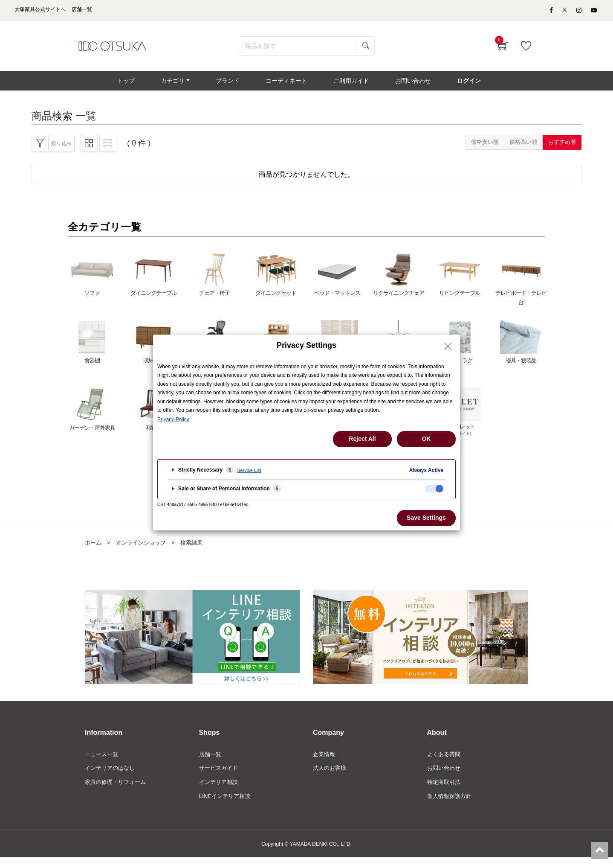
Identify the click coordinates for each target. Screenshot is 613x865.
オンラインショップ (144, 548)
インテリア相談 (220, 789)
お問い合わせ (445, 775)
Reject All (362, 438)
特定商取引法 (445, 789)
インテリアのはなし (112, 775)
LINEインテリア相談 (226, 803)
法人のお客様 (331, 775)
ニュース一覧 (103, 760)
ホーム (94, 548)
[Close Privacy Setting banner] (448, 346)
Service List (249, 470)
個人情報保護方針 (451, 803)
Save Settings (426, 517)
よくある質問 (445, 760)
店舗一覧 (211, 760)
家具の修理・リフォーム (117, 789)
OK (426, 438)
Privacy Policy (173, 419)
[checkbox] (434, 488)
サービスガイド (220, 775)
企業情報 (325, 760)
